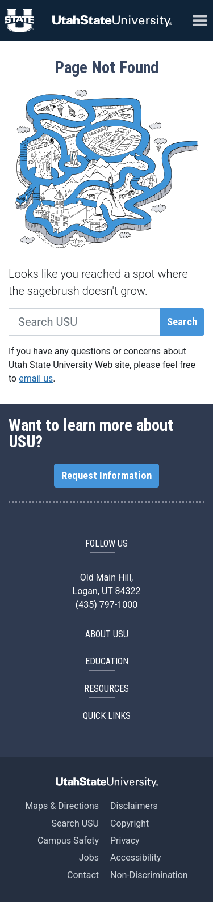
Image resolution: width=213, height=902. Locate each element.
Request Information (106, 475)
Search (182, 322)
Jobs (89, 857)
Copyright (129, 823)
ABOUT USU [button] (106, 634)
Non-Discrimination (149, 875)
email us (36, 378)
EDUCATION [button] (106, 661)
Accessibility (135, 857)
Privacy (125, 840)
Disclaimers (134, 806)
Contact (83, 875)
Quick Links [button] (107, 715)
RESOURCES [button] (106, 688)
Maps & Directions (62, 806)
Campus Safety (68, 840)
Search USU (75, 823)
